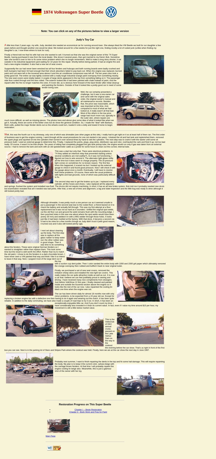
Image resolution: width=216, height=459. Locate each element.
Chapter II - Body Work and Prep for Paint (88, 412)
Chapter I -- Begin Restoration (88, 409)
